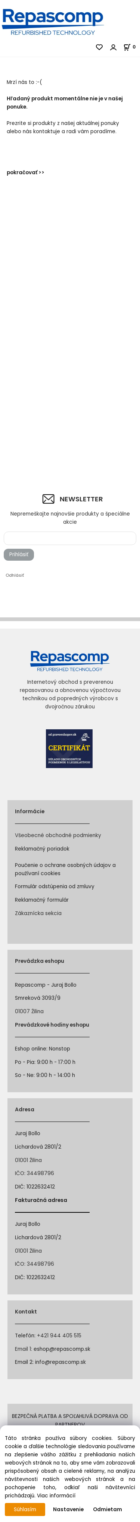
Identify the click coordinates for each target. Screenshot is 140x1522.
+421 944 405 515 (59, 1335)
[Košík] (131, 47)
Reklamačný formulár (42, 900)
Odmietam (107, 1509)
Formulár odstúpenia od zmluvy (54, 886)
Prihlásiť (18, 554)
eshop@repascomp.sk (62, 1349)
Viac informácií (56, 1495)
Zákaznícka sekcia (38, 913)
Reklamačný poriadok (42, 848)
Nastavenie (68, 1509)
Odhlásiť (15, 575)
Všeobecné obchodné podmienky (58, 835)
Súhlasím (25, 1509)
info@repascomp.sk (60, 1362)
